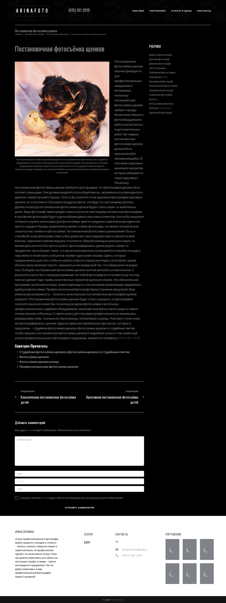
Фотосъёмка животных (58, 34)
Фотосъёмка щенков (34, 356)
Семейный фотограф (160, 94)
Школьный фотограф (160, 112)
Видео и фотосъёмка (160, 54)
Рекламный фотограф (161, 81)
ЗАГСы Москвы (157, 68)
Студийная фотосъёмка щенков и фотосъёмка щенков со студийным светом (75, 352)
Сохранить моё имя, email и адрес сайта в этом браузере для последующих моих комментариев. (71, 497)
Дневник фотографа (34, 34)
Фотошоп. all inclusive (160, 108)
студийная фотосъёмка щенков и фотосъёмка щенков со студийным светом (85, 328)
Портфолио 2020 (158, 77)
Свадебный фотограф (161, 90)
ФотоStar (154, 99)
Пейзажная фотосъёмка (162, 72)
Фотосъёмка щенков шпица (39, 361)
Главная (18, 34)
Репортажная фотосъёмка (163, 85)
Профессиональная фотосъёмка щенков (49, 366)
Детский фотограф (159, 59)
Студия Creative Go (113, 599)
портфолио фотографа (33, 216)
